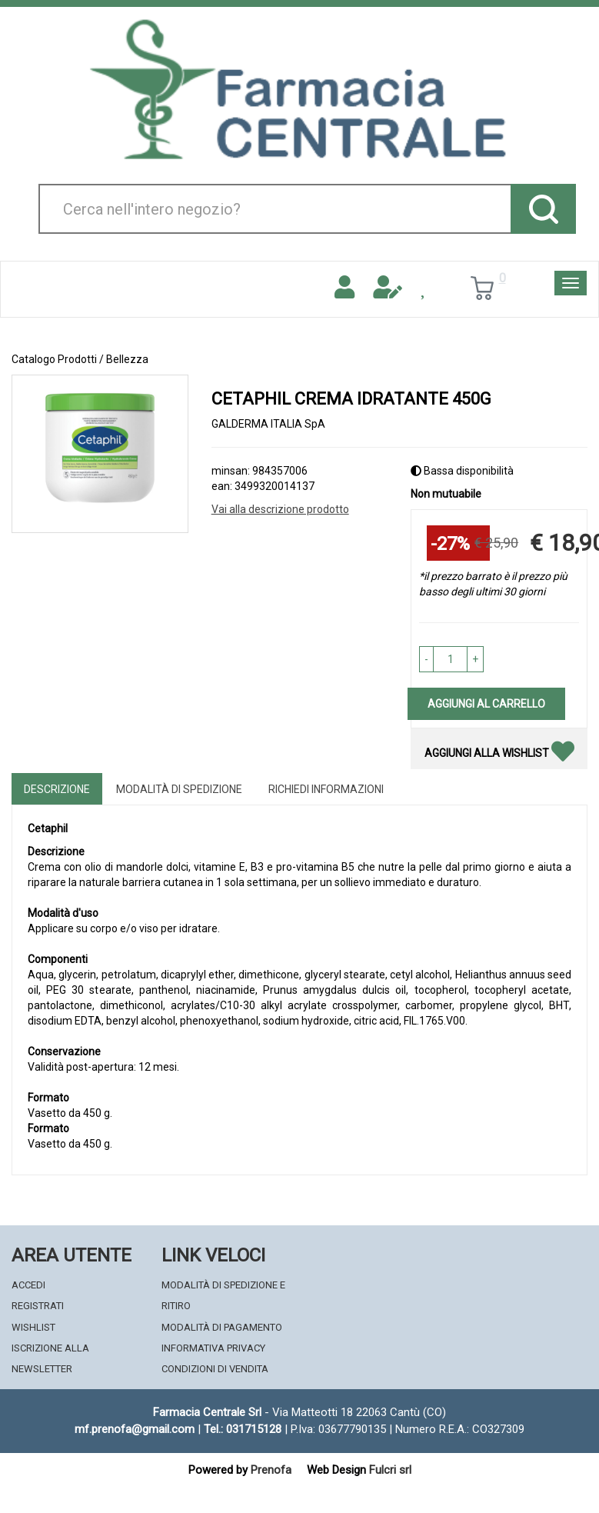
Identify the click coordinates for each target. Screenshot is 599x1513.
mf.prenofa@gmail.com (135, 1429)
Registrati (38, 1305)
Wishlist (33, 1327)
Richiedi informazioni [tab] (326, 789)
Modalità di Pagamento (221, 1327)
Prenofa (271, 1470)
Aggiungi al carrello (486, 704)
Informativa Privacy (213, 1348)
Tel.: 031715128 (242, 1429)
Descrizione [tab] (57, 789)
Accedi (28, 1285)
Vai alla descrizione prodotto (280, 509)
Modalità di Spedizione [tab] (179, 789)
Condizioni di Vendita (214, 1369)
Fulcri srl (390, 1470)
